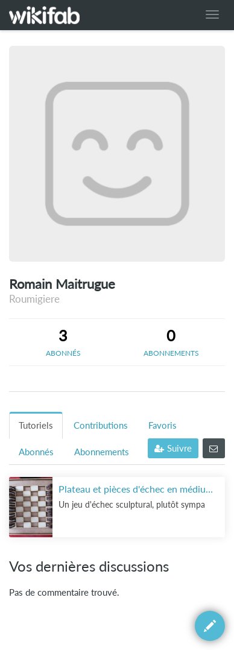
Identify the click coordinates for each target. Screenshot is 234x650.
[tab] (63, 342)
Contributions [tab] (101, 425)
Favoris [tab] (162, 425)
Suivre (173, 448)
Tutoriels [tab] (36, 425)
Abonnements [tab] (101, 452)
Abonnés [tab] (36, 452)
